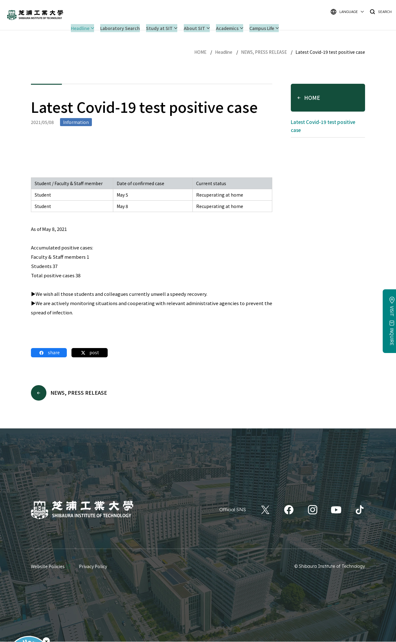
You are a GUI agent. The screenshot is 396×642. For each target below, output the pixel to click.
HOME (197, 52)
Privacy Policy (93, 566)
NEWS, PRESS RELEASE (263, 52)
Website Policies (48, 566)
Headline (221, 52)
